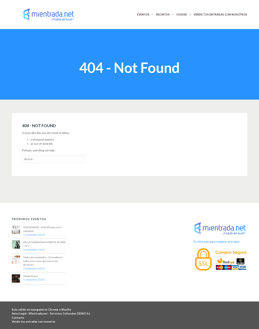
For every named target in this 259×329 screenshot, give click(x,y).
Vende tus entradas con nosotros (33, 321)
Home (117, 54)
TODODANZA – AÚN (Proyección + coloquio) (42, 229)
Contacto (18, 317)
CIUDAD (181, 14)
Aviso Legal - (20, 313)
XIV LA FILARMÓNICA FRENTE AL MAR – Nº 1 (44, 244)
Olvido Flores (30, 276)
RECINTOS (163, 14)
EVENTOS (143, 14)
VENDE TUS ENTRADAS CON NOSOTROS (220, 14)
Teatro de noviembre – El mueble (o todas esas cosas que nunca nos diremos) (42, 261)
